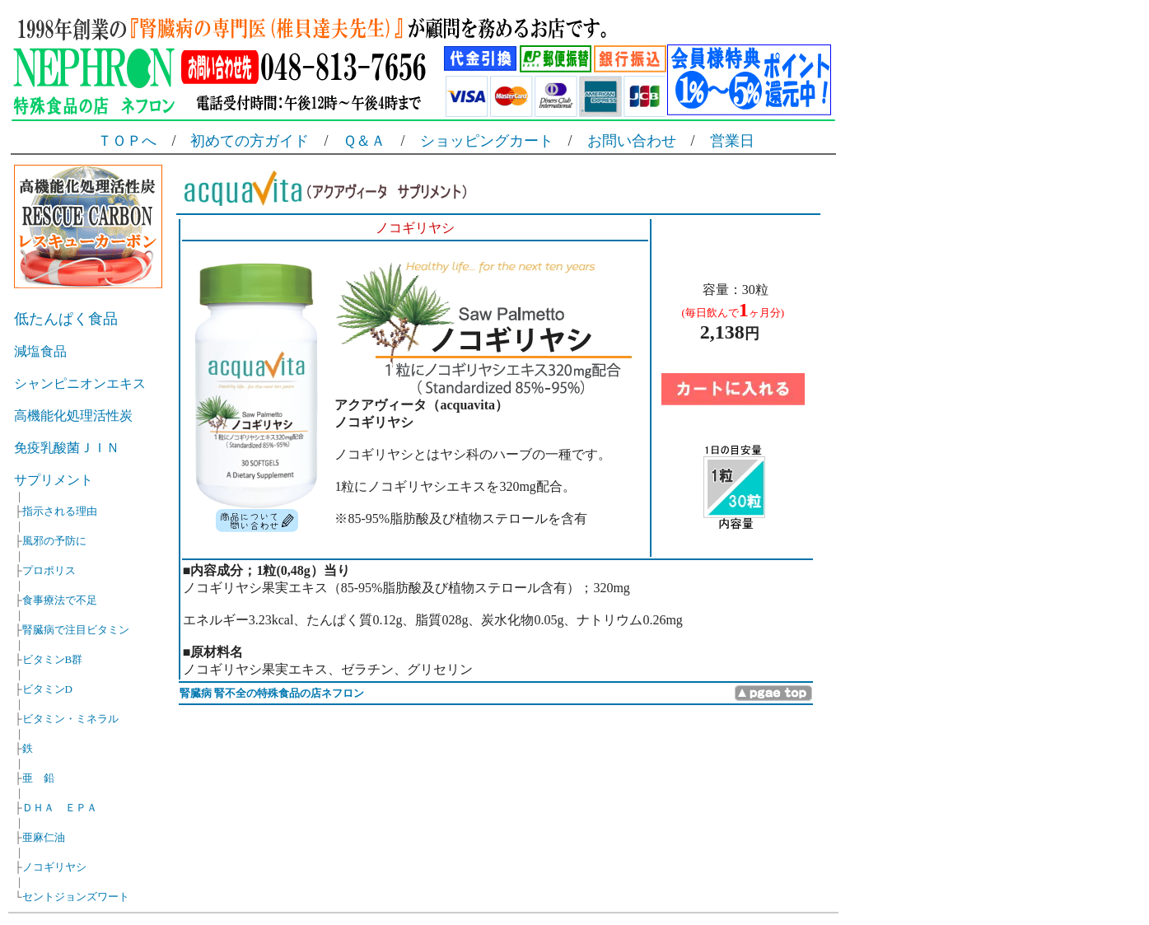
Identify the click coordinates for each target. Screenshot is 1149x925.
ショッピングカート (486, 141)
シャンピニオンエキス (80, 383)
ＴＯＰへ (126, 141)
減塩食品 (40, 351)
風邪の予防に (54, 541)
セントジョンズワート (75, 896)
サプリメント (53, 480)
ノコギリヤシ (54, 867)
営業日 (732, 141)
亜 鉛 (38, 778)
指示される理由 (59, 511)
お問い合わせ (631, 141)
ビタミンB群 (52, 659)
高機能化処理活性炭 (73, 416)
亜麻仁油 (43, 837)
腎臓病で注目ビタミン (75, 630)
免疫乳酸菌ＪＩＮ (66, 448)
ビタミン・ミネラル (70, 718)
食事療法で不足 (59, 600)
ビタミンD (47, 689)
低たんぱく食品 (66, 319)
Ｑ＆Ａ (364, 141)
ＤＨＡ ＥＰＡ (59, 807)
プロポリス (49, 570)
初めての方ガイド (249, 141)
